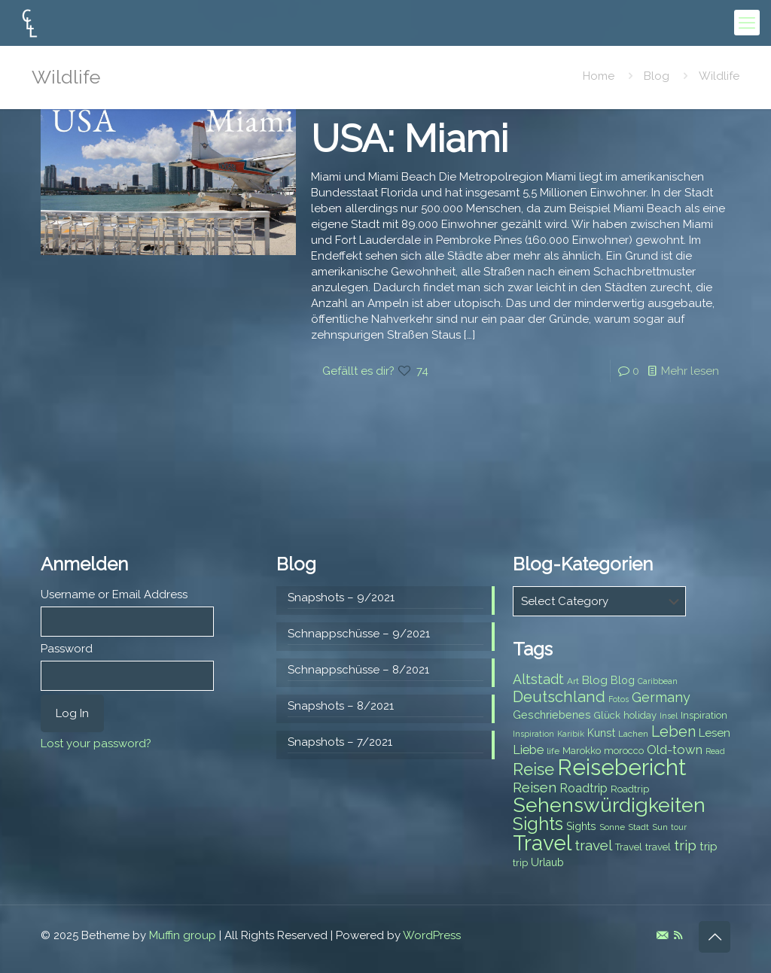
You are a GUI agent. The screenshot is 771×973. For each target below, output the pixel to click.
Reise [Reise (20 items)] (533, 769)
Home (598, 76)
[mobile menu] (747, 22)
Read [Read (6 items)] (715, 751)
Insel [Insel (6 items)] (669, 715)
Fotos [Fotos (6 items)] (618, 699)
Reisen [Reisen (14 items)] (534, 787)
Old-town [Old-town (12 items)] (674, 749)
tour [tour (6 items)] (679, 827)
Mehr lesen (690, 371)
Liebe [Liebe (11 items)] (528, 750)
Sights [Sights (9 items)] (581, 826)
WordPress (432, 935)
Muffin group (182, 935)
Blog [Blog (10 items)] (595, 680)
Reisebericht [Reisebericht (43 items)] (621, 767)
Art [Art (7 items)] (573, 681)
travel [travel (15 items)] (593, 845)
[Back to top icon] (714, 937)
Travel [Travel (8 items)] (628, 847)
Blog (656, 76)
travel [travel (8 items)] (658, 847)
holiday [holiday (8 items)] (640, 715)
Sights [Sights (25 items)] (538, 824)
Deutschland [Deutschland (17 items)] (559, 697)
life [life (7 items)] (553, 751)
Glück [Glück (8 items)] (607, 715)
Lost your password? (96, 743)
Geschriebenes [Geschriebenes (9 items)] (552, 715)
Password (67, 648)
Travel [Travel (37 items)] (542, 843)
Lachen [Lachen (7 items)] (633, 733)
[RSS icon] (678, 935)
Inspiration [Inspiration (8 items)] (704, 715)
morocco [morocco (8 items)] (624, 750)
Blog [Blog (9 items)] (623, 680)
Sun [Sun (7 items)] (660, 827)
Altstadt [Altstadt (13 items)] (538, 679)
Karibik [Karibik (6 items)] (570, 733)
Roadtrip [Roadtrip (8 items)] (630, 789)
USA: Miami (409, 139)
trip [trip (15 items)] (685, 845)
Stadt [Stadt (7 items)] (638, 827)
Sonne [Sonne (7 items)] (612, 827)
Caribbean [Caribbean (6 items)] (658, 681)
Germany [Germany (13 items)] (661, 697)
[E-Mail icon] (662, 935)
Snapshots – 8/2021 (341, 706)
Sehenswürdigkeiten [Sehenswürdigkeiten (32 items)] (609, 804)
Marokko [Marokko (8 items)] (581, 750)
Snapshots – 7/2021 (340, 742)
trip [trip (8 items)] (520, 862)
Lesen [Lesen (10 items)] (714, 733)
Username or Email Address (114, 594)
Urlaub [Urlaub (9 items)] (547, 862)
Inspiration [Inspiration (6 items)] (533, 733)
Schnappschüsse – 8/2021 (358, 670)
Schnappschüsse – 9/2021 (359, 633)
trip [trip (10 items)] (708, 846)
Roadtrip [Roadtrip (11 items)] (583, 788)
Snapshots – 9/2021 (341, 597)
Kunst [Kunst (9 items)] (601, 733)
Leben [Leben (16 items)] (673, 731)
